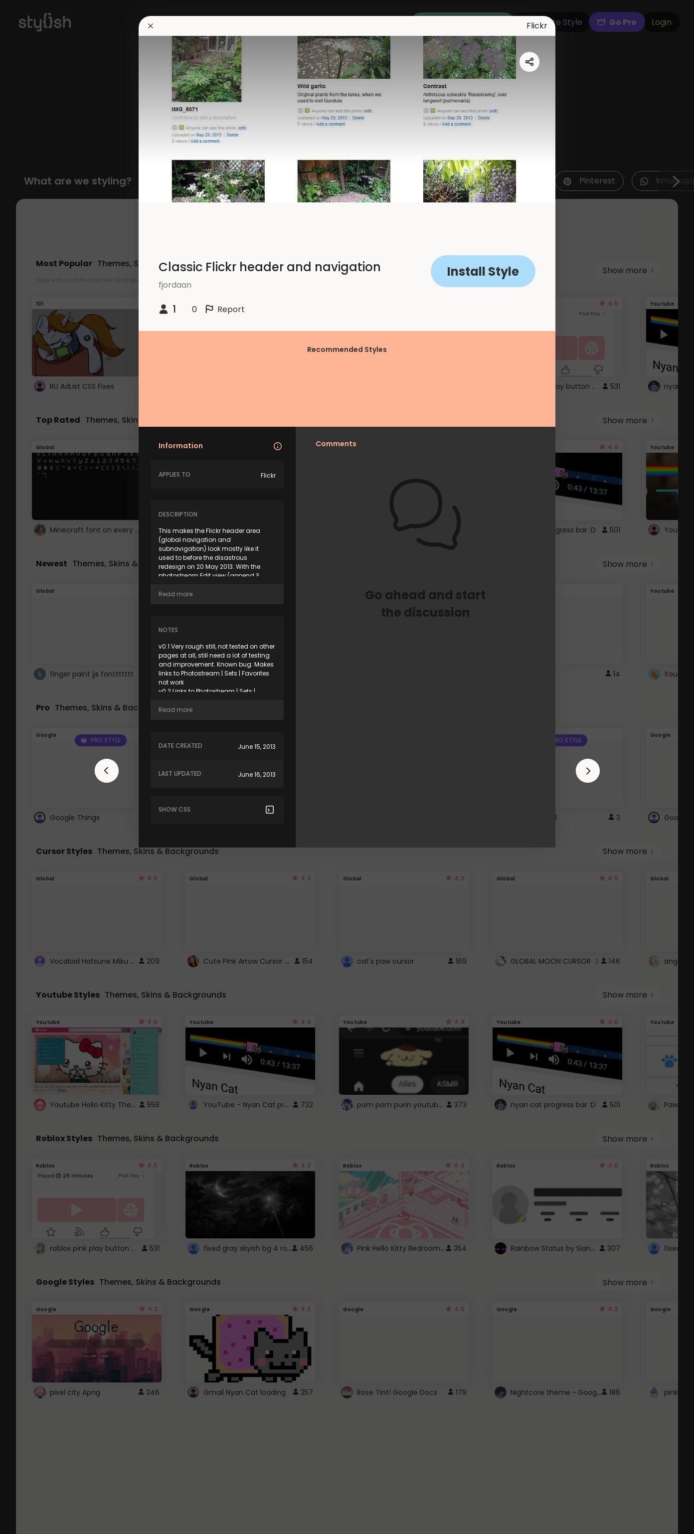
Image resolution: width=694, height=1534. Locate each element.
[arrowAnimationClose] (106, 770)
